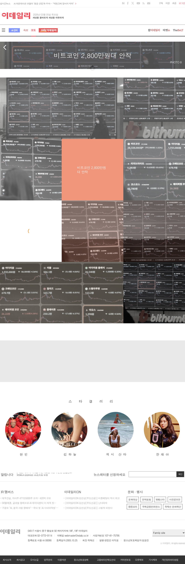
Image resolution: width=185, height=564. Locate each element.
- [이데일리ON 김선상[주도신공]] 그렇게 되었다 (87, 508)
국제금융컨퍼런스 (151, 506)
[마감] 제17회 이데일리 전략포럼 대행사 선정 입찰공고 (44, 474)
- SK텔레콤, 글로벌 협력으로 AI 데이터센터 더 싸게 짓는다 (29, 503)
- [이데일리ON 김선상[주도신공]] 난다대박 (85, 503)
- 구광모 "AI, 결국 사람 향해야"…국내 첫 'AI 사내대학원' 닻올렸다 (29, 508)
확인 (180, 474)
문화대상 (132, 499)
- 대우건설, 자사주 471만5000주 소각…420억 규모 (25, 498)
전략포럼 (146, 499)
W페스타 (160, 499)
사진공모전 (174, 499)
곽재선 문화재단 (173, 506)
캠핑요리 (132, 506)
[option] (23, 434)
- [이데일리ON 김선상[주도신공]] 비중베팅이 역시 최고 (91, 498)
